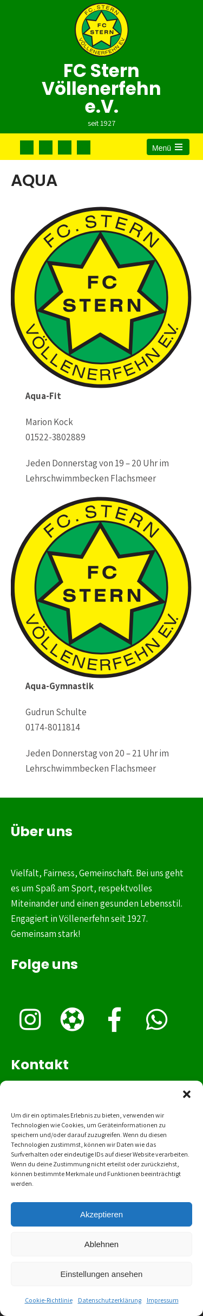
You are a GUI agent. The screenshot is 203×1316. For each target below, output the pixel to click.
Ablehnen (101, 1244)
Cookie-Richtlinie (49, 1300)
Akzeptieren (101, 1214)
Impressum (163, 1300)
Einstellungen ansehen (102, 1274)
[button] (186, 1094)
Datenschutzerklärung (109, 1300)
